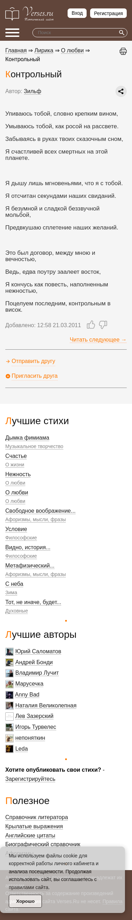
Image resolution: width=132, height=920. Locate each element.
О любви (15, 483)
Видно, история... (27, 547)
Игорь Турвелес (35, 727)
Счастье (16, 456)
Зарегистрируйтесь (30, 779)
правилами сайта (28, 887)
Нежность (18, 474)
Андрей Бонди (34, 662)
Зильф (32, 91)
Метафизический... (30, 566)
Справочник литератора (36, 817)
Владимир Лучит (37, 673)
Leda (21, 749)
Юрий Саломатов (38, 651)
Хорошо (25, 901)
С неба (14, 584)
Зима (11, 592)
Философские (21, 537)
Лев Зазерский (34, 716)
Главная (16, 50)
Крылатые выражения (34, 826)
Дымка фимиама (27, 438)
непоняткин (30, 738)
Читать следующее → (98, 340)
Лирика (44, 50)
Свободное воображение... (40, 511)
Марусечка (29, 684)
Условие (16, 529)
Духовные (16, 611)
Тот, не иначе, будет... (33, 602)
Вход (77, 13)
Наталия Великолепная (45, 705)
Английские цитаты (30, 835)
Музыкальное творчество (34, 446)
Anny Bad (27, 695)
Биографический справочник (42, 844)
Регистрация (108, 13)
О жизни (14, 464)
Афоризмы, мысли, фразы (35, 519)
